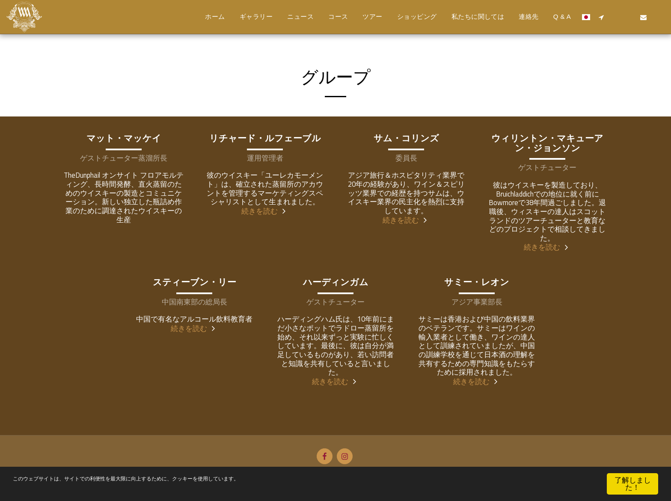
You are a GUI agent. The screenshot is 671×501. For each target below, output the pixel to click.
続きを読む (264, 211)
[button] (601, 17)
